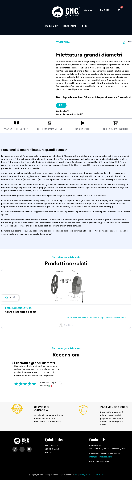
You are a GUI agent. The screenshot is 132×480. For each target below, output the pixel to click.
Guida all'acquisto (115, 129)
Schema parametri (49, 129)
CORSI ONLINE (69, 26)
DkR (75, 475)
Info (61, 105)
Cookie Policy (97, 475)
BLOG (84, 26)
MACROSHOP (51, 26)
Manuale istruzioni (16, 129)
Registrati (106, 10)
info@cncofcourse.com (100, 457)
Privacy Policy (84, 475)
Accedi (88, 10)
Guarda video (82, 129)
